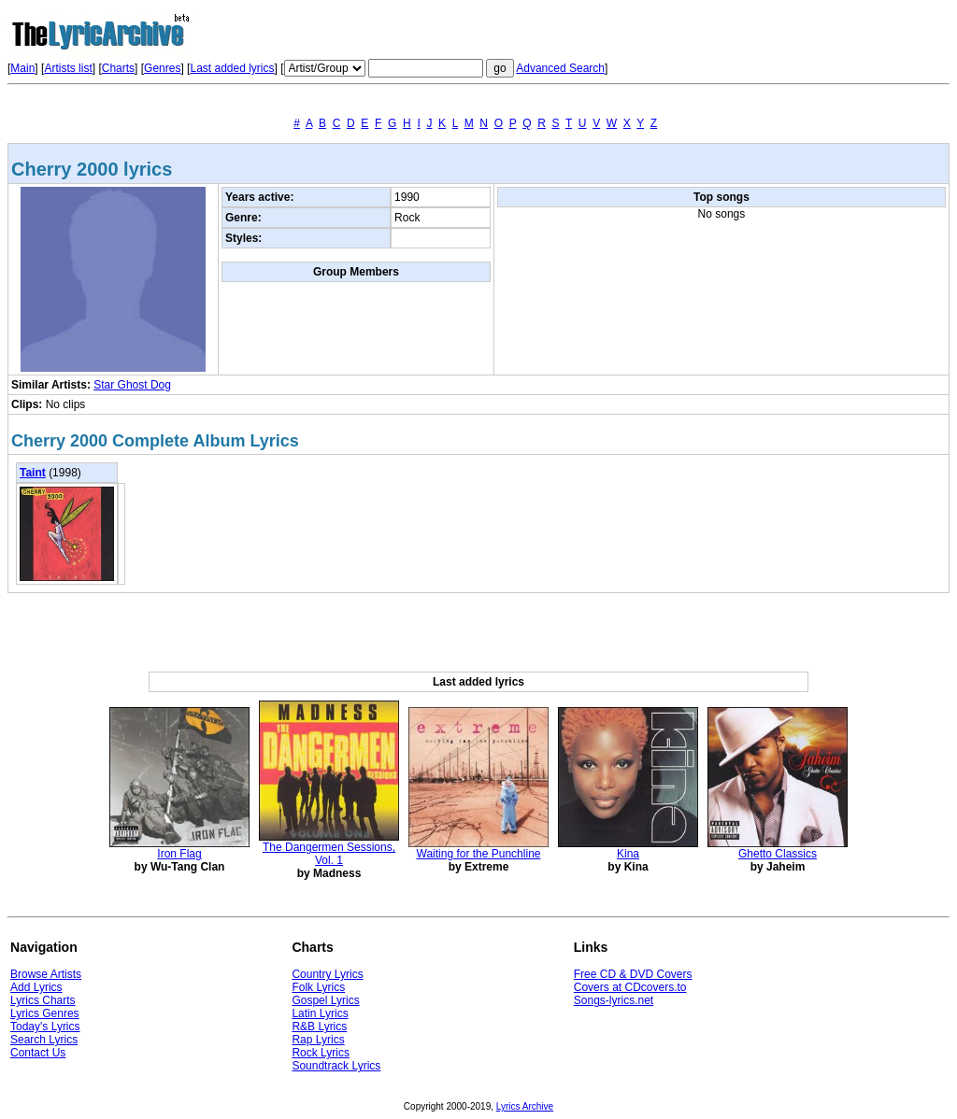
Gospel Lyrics (325, 1000)
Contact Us (37, 1052)
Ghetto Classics (777, 853)
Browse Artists (45, 974)
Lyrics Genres (44, 1013)
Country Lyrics (327, 974)
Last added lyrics (232, 68)
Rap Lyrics (318, 1039)
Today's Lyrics (45, 1026)
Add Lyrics (36, 987)
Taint (33, 472)
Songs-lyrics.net (613, 1000)
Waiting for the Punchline (479, 853)
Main (22, 68)
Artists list (68, 68)
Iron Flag (179, 853)
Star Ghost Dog (132, 384)
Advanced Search (560, 68)
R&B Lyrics (319, 1026)
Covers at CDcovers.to (630, 987)
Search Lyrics (44, 1039)
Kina (628, 853)
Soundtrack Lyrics (336, 1065)
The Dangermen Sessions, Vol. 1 (329, 854)
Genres (162, 68)
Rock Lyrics (321, 1052)
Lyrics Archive (524, 1106)
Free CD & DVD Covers (633, 974)
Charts (118, 68)
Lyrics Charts (43, 1000)
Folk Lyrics (318, 987)
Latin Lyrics (320, 1013)
